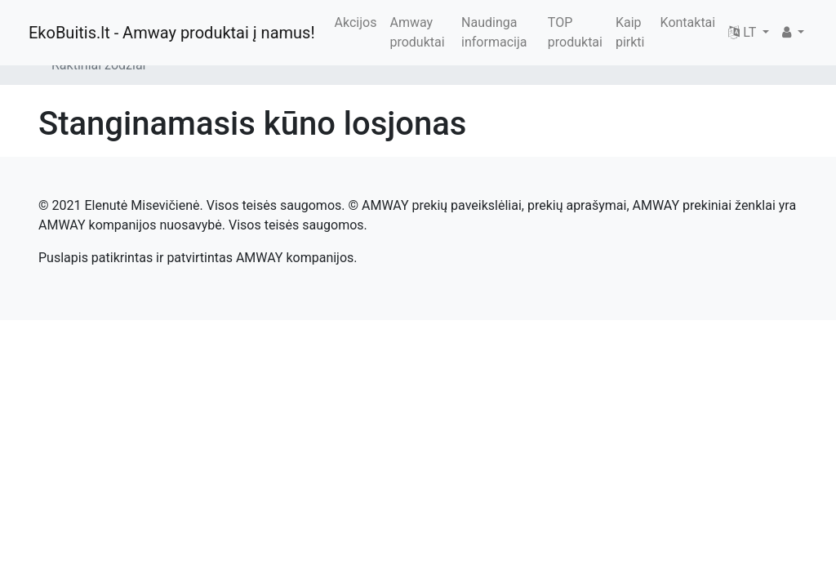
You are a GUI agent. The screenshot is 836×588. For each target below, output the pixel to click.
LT (743, 32)
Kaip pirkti (630, 32)
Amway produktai (416, 32)
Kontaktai (688, 22)
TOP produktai (575, 32)
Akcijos (356, 22)
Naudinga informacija (494, 32)
